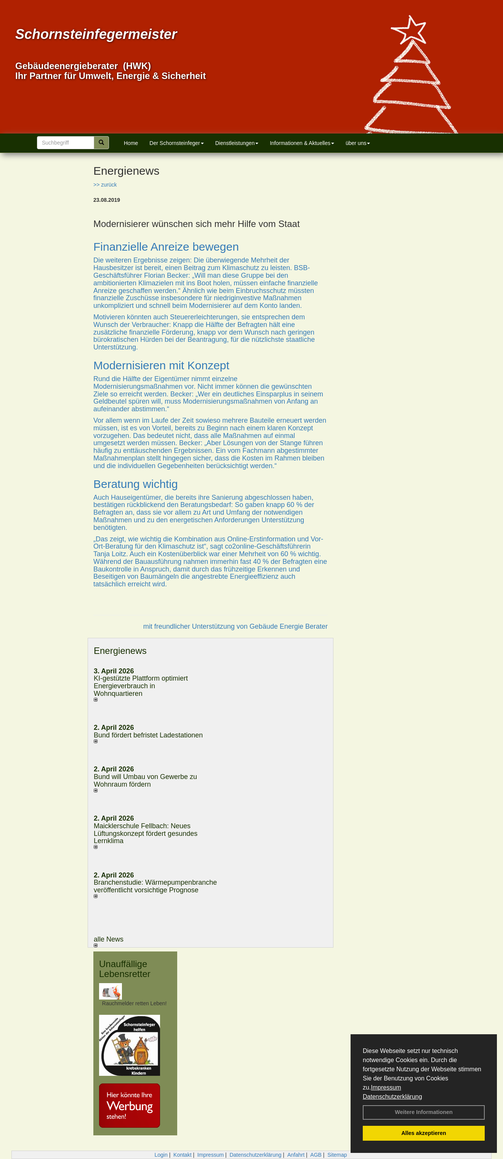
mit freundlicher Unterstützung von (196, 626)
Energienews (120, 650)
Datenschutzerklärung (392, 1096)
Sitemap (337, 1155)
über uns (358, 143)
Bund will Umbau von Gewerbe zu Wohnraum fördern (145, 780)
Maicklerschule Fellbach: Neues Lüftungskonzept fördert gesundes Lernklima (145, 833)
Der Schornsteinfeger (176, 143)
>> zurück (105, 185)
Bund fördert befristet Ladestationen (148, 735)
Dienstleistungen (237, 143)
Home (131, 143)
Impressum (386, 1087)
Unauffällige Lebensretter (125, 969)
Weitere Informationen (424, 1112)
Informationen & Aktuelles (302, 143)
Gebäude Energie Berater (289, 626)
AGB (316, 1155)
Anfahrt (295, 1155)
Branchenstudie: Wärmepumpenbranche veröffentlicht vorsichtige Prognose (155, 886)
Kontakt (182, 1155)
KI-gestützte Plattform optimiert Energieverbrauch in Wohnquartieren (141, 685)
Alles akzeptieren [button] (423, 1133)
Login (160, 1155)
